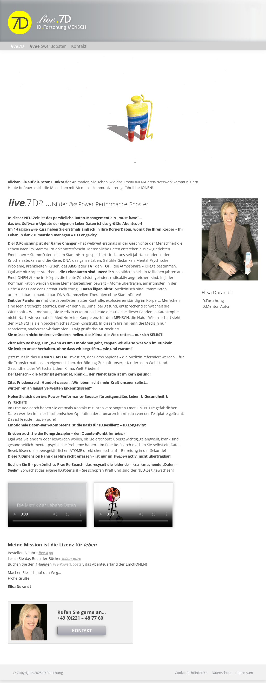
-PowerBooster (68, 564)
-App (45, 552)
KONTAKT (82, 630)
